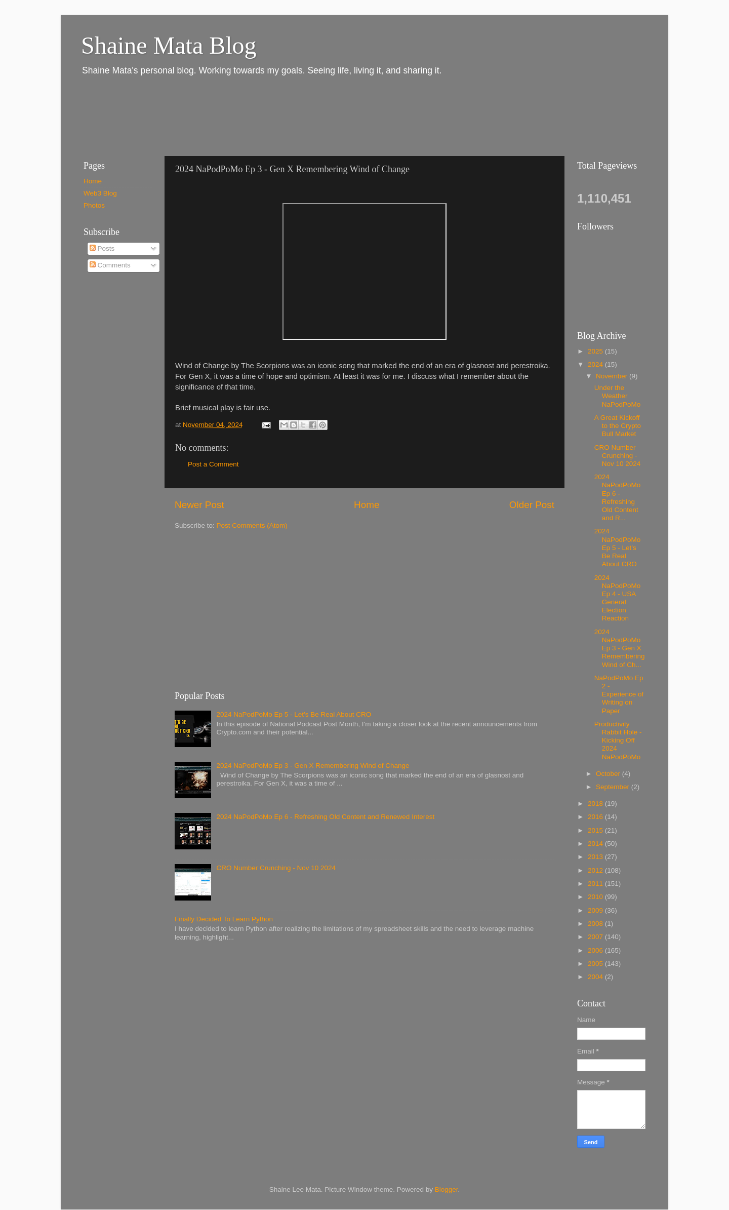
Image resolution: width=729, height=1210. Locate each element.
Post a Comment (213, 464)
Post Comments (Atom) (252, 525)
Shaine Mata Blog (169, 45)
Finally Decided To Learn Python (224, 919)
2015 (596, 830)
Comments (110, 265)
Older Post (531, 504)
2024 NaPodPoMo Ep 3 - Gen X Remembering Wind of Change (312, 765)
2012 (596, 870)
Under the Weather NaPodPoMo (617, 396)
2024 (596, 364)
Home (366, 504)
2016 (596, 817)
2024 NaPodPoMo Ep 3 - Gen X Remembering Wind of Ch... (619, 648)
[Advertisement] (257, 115)
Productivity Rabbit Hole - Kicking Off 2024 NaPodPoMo (618, 740)
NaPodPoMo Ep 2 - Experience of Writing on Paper (619, 694)
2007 (596, 937)
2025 (596, 351)
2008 (596, 923)
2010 (596, 897)
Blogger (446, 1189)
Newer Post (199, 504)
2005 (596, 963)
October (609, 773)
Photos (94, 205)
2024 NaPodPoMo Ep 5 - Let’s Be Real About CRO (293, 714)
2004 (596, 977)
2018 (596, 803)
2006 (596, 950)
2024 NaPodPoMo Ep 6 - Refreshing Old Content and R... (617, 497)
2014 (596, 843)
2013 (596, 857)
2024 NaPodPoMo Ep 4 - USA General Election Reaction (617, 598)
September (613, 787)
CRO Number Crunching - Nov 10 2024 (276, 868)
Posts (102, 248)
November (612, 376)
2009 (596, 910)
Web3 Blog (100, 193)
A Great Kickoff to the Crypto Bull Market (617, 426)
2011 (596, 883)
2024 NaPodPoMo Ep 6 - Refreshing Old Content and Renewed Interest (325, 817)
